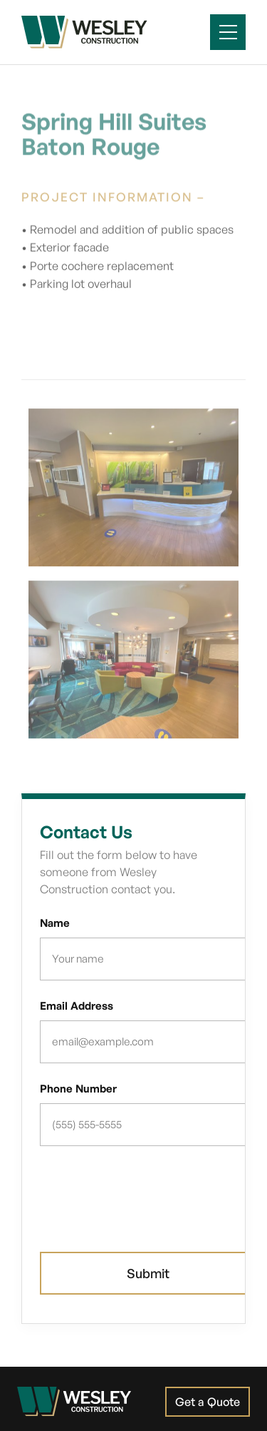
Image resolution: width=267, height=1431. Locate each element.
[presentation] (148, 1192)
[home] (84, 32)
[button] (228, 32)
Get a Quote (207, 1402)
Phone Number (78, 1088)
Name (55, 923)
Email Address (76, 1006)
